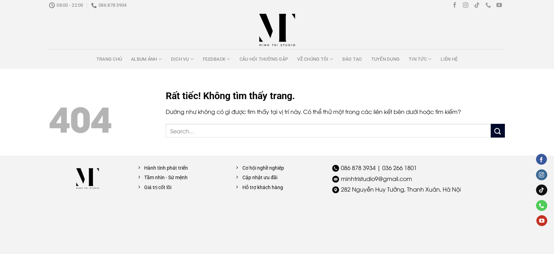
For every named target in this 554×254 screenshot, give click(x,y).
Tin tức (420, 59)
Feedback (216, 59)
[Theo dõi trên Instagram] (465, 5)
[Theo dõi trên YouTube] (499, 5)
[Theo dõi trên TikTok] (477, 5)
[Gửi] (498, 131)
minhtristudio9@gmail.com (376, 178)
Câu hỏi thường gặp (264, 59)
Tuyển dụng (385, 59)
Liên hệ (449, 59)
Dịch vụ (182, 59)
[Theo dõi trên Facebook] (455, 5)
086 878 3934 (358, 167)
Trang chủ (109, 59)
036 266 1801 (399, 167)
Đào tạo (352, 59)
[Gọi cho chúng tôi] (488, 5)
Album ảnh (146, 59)
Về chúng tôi (315, 59)
